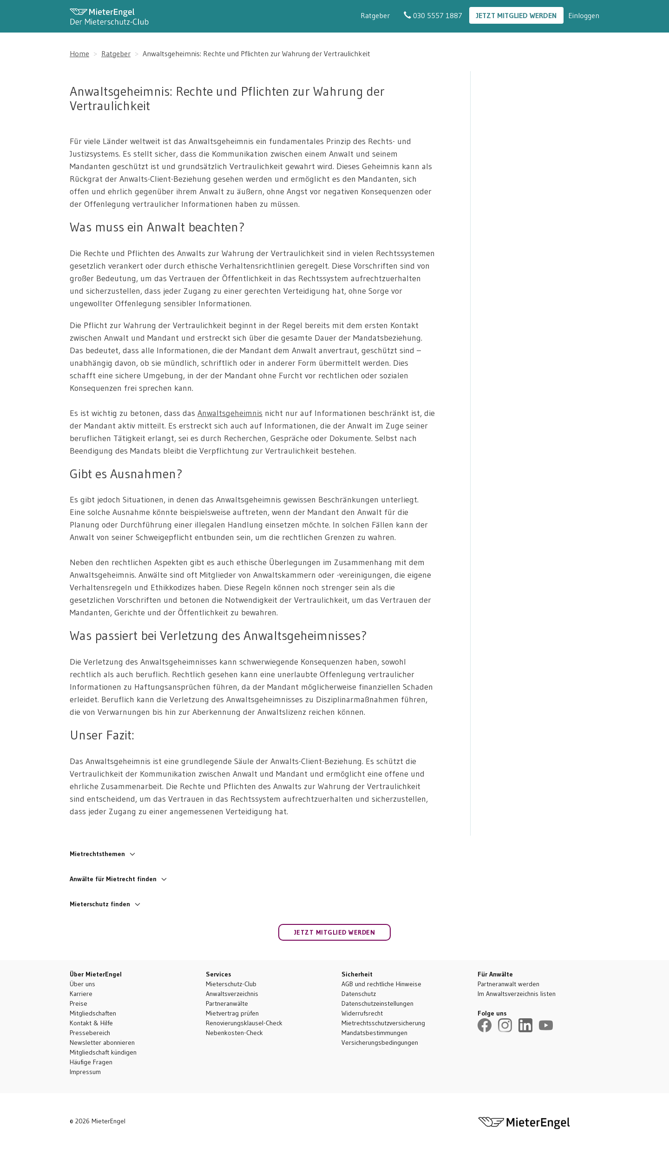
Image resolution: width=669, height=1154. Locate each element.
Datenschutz (358, 993)
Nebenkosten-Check (234, 1033)
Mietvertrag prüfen (232, 1013)
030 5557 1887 (433, 15)
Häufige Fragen (91, 1062)
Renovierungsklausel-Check (244, 1023)
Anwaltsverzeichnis (232, 993)
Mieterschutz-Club (231, 984)
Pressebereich (90, 1033)
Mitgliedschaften (93, 1013)
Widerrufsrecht (362, 1013)
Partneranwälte (227, 1003)
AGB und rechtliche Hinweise (381, 984)
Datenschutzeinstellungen (377, 1003)
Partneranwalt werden (508, 984)
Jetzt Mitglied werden (516, 15)
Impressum (85, 1072)
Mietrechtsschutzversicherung (383, 1023)
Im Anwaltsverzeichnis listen (517, 993)
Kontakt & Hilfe (91, 1023)
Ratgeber (375, 15)
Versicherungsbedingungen (379, 1042)
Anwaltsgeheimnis (229, 413)
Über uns (82, 984)
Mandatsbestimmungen (374, 1033)
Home (79, 53)
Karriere (81, 993)
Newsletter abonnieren (102, 1042)
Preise (78, 1003)
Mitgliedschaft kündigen (103, 1052)
